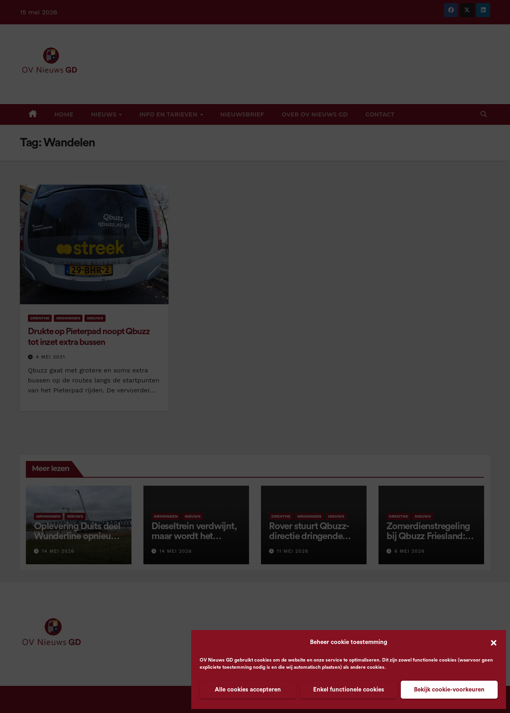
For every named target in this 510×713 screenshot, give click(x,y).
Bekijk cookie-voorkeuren (449, 690)
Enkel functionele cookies (348, 690)
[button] (494, 642)
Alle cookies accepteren (248, 690)
